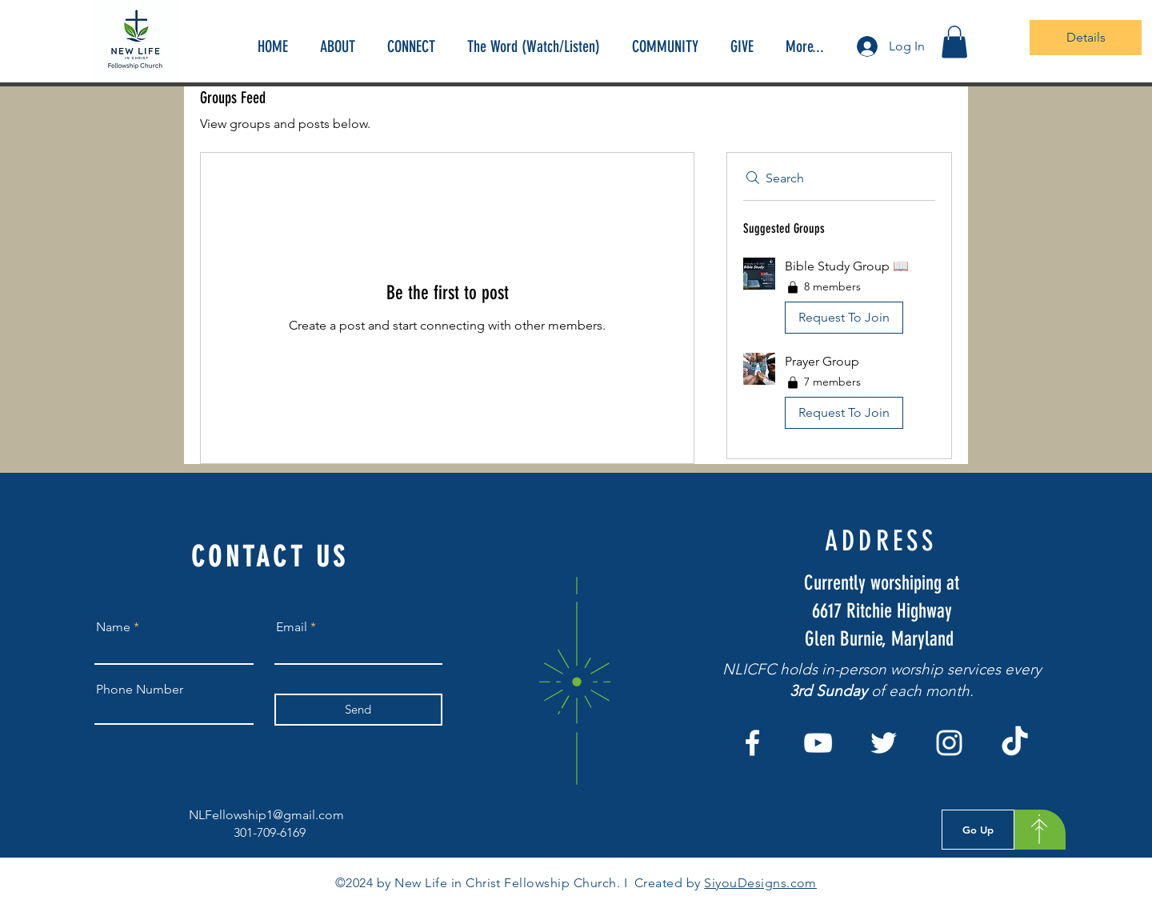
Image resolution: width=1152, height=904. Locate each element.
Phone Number (139, 689)
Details (1086, 37)
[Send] (358, 710)
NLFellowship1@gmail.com (266, 814)
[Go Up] (978, 830)
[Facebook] (752, 743)
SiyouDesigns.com (760, 882)
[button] (954, 42)
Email (291, 627)
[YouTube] (818, 743)
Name (113, 627)
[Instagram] (949, 743)
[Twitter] (883, 743)
